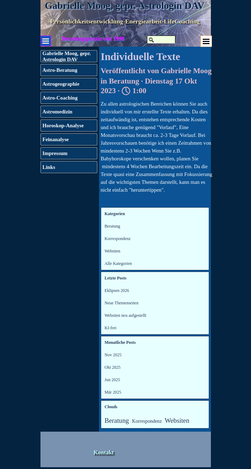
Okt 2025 (113, 367)
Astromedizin (57, 111)
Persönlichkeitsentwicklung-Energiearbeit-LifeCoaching (125, 21)
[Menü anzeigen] (206, 41)
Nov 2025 (113, 354)
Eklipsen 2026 (117, 290)
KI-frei (110, 327)
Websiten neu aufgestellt (126, 315)
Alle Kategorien (118, 263)
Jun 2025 (112, 379)
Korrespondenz (118, 238)
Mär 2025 (113, 392)
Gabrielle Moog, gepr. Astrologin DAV (124, 5)
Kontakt (104, 452)
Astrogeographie (61, 84)
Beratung (112, 226)
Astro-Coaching (60, 98)
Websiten (112, 251)
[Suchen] (161, 40)
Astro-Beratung (60, 70)
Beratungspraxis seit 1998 (93, 39)
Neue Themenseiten (121, 302)
